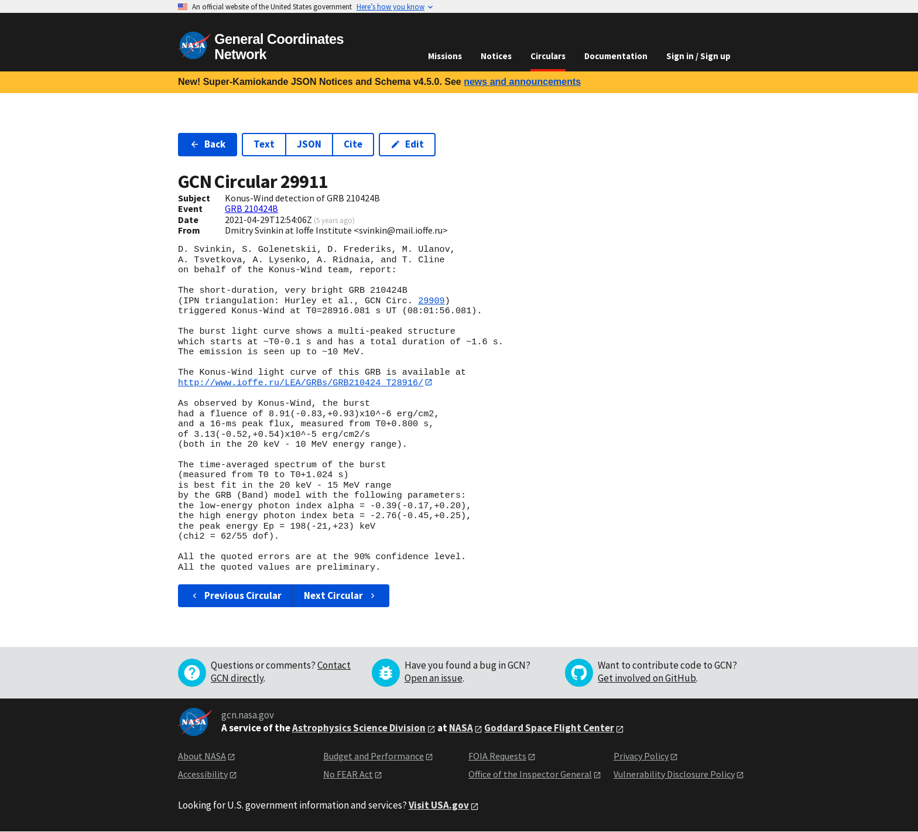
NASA (461, 728)
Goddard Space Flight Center (549, 728)
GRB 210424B (251, 208)
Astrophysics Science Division (359, 728)
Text (264, 144)
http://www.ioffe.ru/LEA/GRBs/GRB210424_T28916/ (300, 382)
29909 (431, 301)
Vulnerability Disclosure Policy (674, 774)
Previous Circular (236, 596)
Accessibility (203, 774)
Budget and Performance (373, 756)
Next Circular (341, 596)
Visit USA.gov (439, 805)
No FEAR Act (348, 774)
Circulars (548, 55)
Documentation (616, 55)
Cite (353, 144)
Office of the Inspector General (530, 774)
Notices (496, 55)
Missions (445, 55)
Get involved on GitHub (647, 678)
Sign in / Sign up (698, 55)
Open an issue (434, 678)
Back (207, 144)
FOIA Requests (497, 756)
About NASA (202, 756)
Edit (407, 144)
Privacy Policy (641, 756)
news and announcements (522, 82)
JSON (309, 144)
